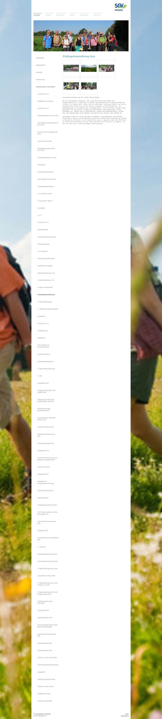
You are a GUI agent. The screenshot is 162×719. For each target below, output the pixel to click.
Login (127, 714)
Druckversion (39, 714)
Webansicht (125, 716)
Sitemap (48, 714)
